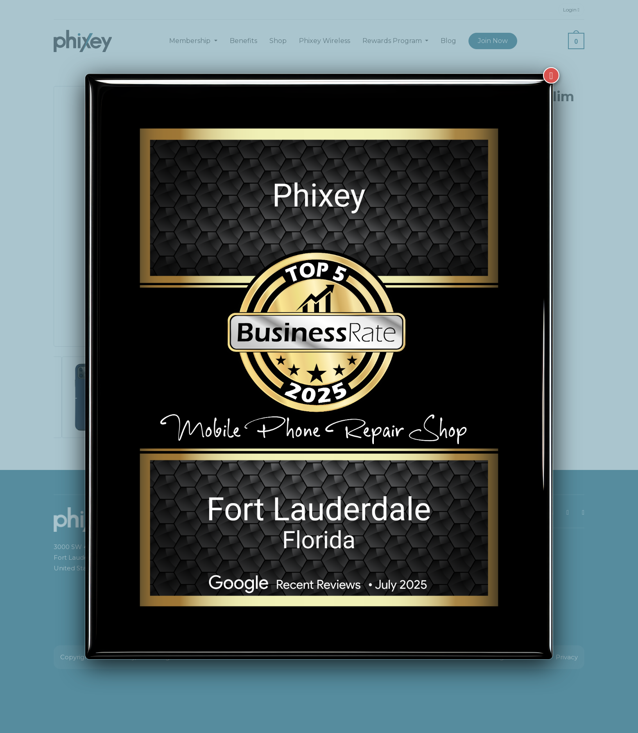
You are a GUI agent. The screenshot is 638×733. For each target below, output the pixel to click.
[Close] (551, 65)
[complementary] (578, 688)
